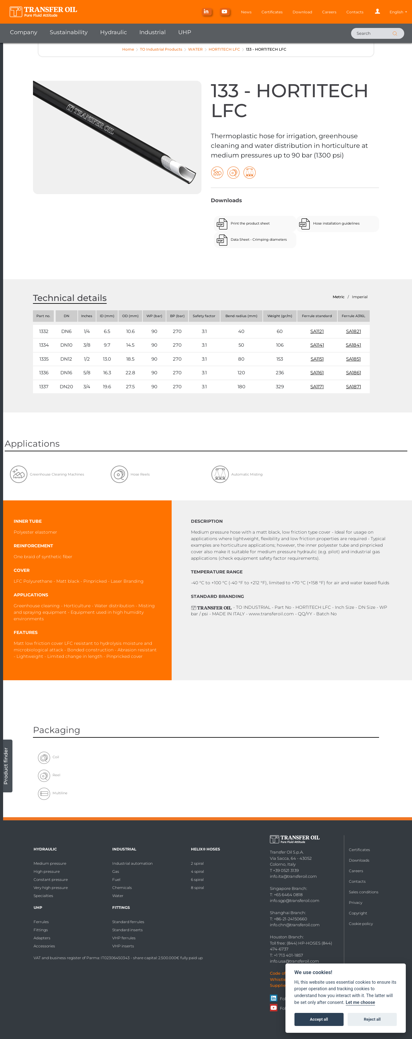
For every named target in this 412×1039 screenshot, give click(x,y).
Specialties (43, 895)
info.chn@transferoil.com (295, 924)
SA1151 (317, 359)
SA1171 (317, 387)
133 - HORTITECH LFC (266, 49)
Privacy (355, 902)
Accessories (44, 946)
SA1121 (317, 331)
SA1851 (353, 359)
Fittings (41, 929)
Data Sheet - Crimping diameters (259, 239)
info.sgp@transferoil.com (294, 900)
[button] (398, 12)
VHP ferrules (124, 938)
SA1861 (353, 373)
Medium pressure (50, 863)
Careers (329, 12)
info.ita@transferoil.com (293, 876)
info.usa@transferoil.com (294, 961)
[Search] (377, 33)
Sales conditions (363, 892)
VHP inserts (123, 946)
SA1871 (353, 387)
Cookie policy (361, 923)
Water (117, 895)
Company (23, 32)
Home (128, 49)
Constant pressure (51, 879)
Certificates (272, 12)
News (246, 12)
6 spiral (197, 879)
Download (302, 12)
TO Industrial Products (161, 49)
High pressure (47, 871)
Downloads (359, 860)
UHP (184, 32)
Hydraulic (113, 32)
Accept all (319, 1019)
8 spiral (197, 887)
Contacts (354, 12)
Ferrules (41, 921)
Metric (339, 296)
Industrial (152, 32)
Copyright (358, 913)
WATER (195, 49)
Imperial (360, 296)
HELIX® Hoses (205, 849)
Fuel (116, 879)
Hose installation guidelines (336, 223)
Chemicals (122, 887)
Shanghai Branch (287, 912)
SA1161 (317, 373)
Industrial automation (132, 863)
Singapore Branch (288, 888)
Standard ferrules (128, 921)
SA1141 (317, 345)
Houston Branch (286, 936)
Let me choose (360, 1002)
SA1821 (353, 331)
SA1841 (353, 345)
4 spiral (197, 871)
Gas (115, 871)
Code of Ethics (285, 973)
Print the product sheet (250, 223)
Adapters (42, 938)
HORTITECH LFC (224, 49)
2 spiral (197, 863)
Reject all (372, 1019)
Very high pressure (51, 887)
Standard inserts (127, 929)
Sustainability (69, 32)
